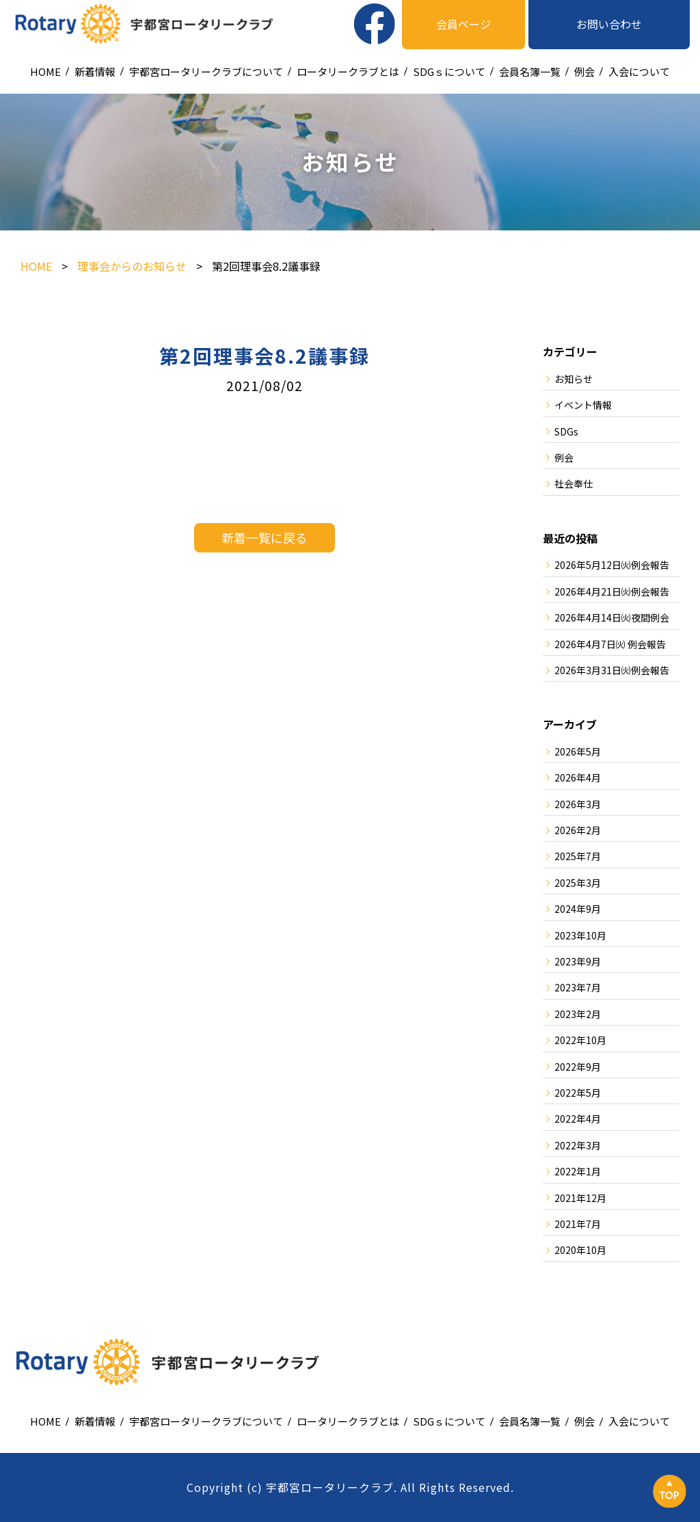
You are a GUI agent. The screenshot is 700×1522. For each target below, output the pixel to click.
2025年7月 (577, 856)
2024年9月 (577, 909)
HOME (45, 71)
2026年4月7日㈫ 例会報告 (610, 644)
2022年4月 (577, 1118)
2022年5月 (577, 1092)
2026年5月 (577, 751)
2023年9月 (577, 961)
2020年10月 (580, 1250)
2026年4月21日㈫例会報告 (611, 591)
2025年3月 (577, 883)
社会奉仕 (573, 483)
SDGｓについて (449, 71)
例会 (584, 71)
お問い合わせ (609, 24)
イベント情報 (583, 405)
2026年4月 (577, 777)
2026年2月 (577, 830)
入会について (639, 71)
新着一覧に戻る (264, 537)
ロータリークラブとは (348, 71)
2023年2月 (577, 1014)
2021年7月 (577, 1224)
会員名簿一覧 (530, 71)
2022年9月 (577, 1066)
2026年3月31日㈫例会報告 (611, 670)
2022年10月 (580, 1040)
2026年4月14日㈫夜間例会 (611, 617)
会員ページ (463, 24)
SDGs (566, 431)
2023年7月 (577, 987)
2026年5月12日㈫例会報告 (611, 565)
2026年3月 (577, 804)
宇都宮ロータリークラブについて (206, 71)
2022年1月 (577, 1171)
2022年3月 (577, 1145)
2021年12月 (580, 1198)
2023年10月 (580, 935)
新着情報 (95, 71)
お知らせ (573, 379)
